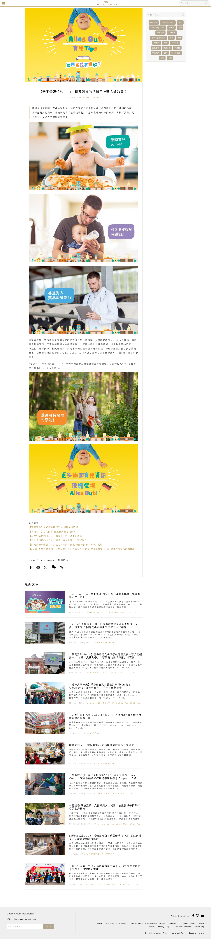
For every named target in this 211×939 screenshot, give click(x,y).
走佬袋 (171, 28)
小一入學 (174, 43)
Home (99, 923)
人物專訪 (171, 33)
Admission (108, 642)
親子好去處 (175, 53)
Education (94, 642)
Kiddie (201, 923)
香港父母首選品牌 (158, 38)
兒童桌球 (153, 22)
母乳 (162, 58)
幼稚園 (156, 43)
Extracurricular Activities (118, 673)
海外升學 (166, 48)
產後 (171, 38)
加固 (180, 22)
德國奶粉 (63, 560)
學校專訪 (155, 53)
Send (48, 926)
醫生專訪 (160, 33)
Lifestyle (131, 612)
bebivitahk (46, 560)
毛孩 (170, 58)
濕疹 (165, 53)
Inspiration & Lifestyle (115, 703)
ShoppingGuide (157, 28)
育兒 (180, 28)
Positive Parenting (113, 612)
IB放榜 (177, 48)
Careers (151, 926)
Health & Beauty (94, 97)
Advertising (199, 926)
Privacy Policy (163, 926)
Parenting (94, 612)
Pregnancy (110, 923)
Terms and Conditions (182, 926)
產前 (179, 38)
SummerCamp (167, 22)
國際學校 (155, 48)
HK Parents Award (187, 923)
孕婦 (165, 43)
